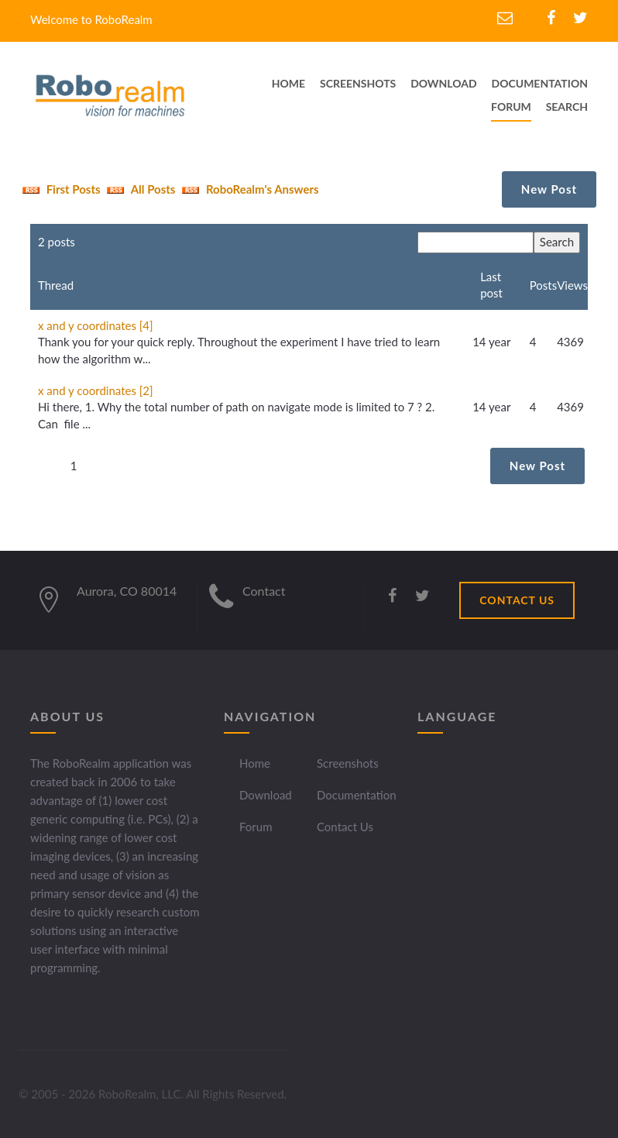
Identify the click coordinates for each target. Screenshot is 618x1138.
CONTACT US (516, 600)
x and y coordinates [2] (95, 390)
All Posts (139, 189)
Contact (263, 590)
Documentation (357, 795)
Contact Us (345, 827)
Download (265, 795)
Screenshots (348, 763)
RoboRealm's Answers (248, 189)
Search (567, 106)
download (443, 83)
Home (254, 763)
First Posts (60, 189)
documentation (540, 83)
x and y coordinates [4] (95, 325)
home (288, 83)
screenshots (358, 83)
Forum (511, 106)
